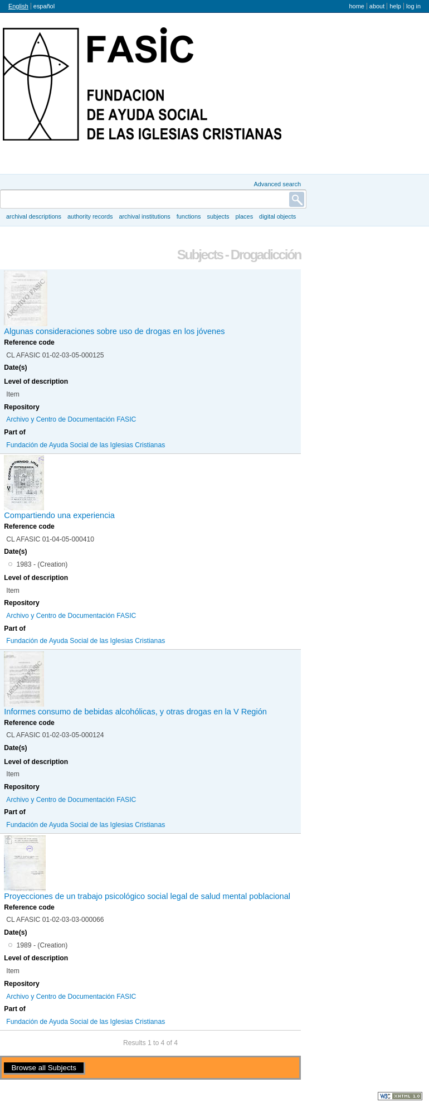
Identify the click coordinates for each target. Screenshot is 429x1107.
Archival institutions (144, 216)
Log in (413, 6)
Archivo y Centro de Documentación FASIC (71, 419)
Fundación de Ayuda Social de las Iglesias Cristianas (85, 445)
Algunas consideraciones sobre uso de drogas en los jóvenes (114, 331)
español (44, 6)
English (18, 6)
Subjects (218, 216)
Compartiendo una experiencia (59, 515)
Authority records (90, 216)
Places (245, 216)
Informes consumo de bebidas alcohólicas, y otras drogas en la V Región (135, 711)
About (376, 6)
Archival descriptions (33, 216)
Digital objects (277, 216)
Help (395, 6)
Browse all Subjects (43, 1068)
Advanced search (277, 184)
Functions (189, 216)
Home (356, 6)
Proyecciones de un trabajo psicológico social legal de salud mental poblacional (147, 896)
